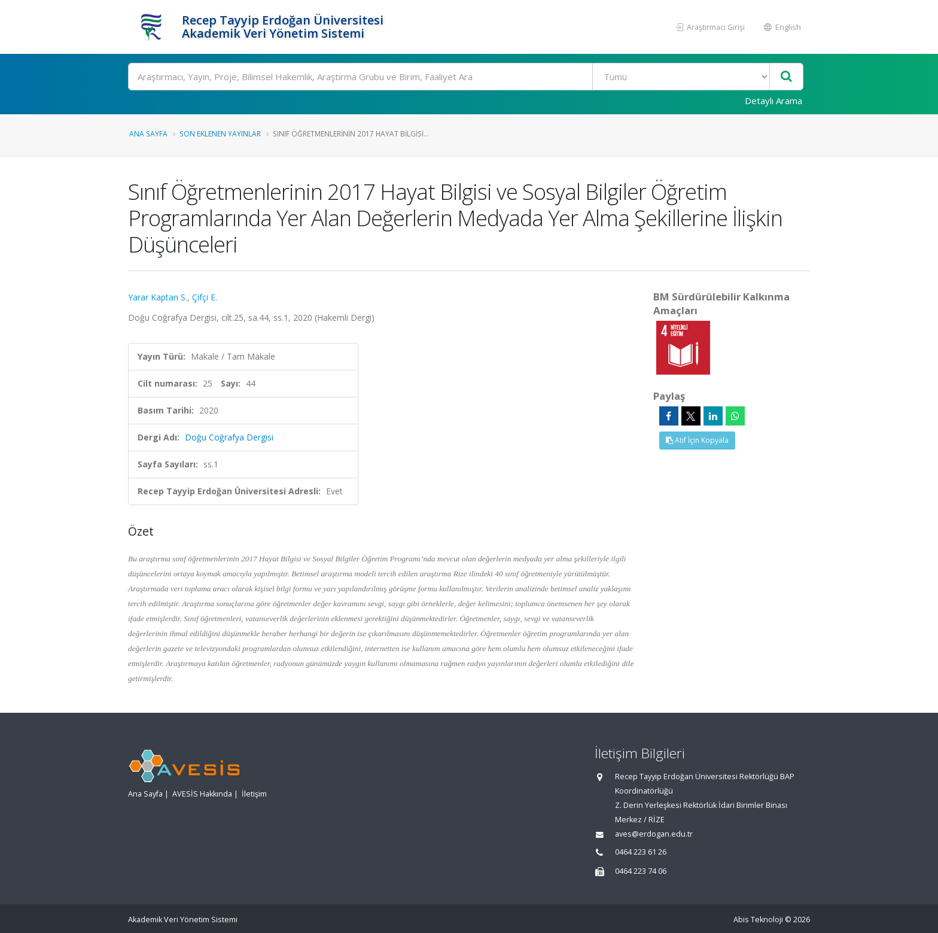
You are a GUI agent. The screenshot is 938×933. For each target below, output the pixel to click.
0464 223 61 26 (640, 852)
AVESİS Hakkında (202, 794)
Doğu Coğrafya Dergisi (229, 437)
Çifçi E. (204, 297)
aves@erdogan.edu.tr (654, 834)
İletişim (254, 794)
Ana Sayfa (148, 133)
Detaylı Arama (773, 101)
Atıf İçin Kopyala (697, 440)
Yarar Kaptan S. (157, 297)
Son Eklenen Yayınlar (220, 133)
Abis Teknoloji (758, 919)
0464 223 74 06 (640, 871)
